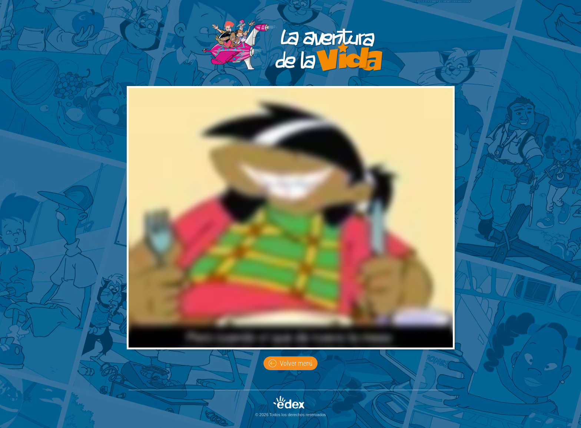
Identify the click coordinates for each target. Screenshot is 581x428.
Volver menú (290, 363)
